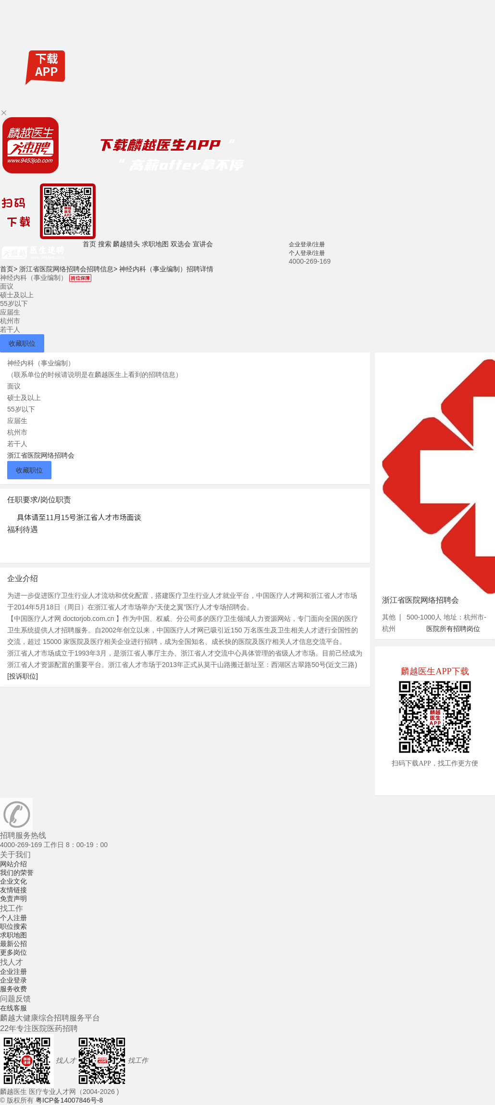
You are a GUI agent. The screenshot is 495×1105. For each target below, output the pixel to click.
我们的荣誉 (17, 872)
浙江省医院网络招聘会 (40, 455)
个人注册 (13, 918)
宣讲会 (203, 244)
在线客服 (13, 1008)
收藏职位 (22, 343)
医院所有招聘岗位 (453, 628)
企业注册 (13, 971)
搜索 (104, 244)
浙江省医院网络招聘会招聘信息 (68, 269)
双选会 (181, 244)
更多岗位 (13, 952)
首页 (89, 244)
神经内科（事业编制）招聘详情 (166, 269)
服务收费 (13, 989)
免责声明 (13, 898)
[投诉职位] (22, 676)
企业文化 (13, 881)
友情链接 (13, 890)
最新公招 (13, 943)
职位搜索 (13, 926)
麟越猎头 (126, 244)
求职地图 (155, 244)
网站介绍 (13, 864)
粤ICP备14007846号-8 (69, 1100)
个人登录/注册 (307, 253)
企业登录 (13, 980)
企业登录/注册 (307, 244)
